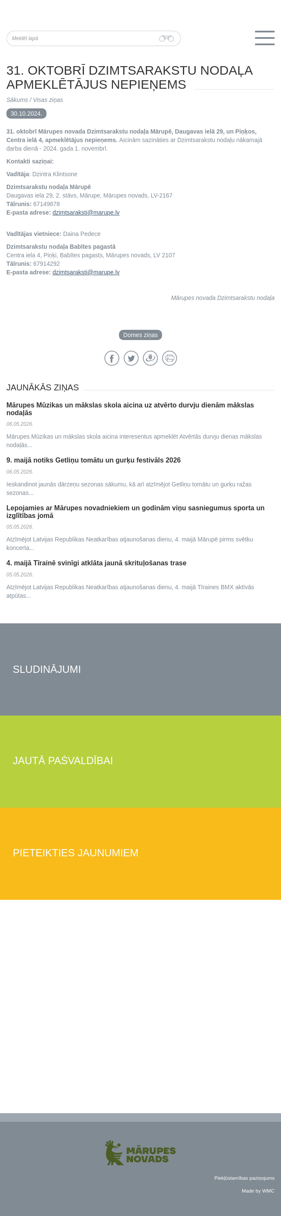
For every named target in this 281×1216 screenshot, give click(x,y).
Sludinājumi (47, 669)
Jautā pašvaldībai (63, 761)
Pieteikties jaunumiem (76, 853)
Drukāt (169, 358)
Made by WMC (258, 1190)
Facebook (111, 358)
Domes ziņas (140, 335)
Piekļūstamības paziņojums (244, 1178)
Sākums (17, 99)
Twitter (131, 358)
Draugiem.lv (150, 358)
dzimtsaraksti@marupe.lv (85, 212)
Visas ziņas (48, 99)
